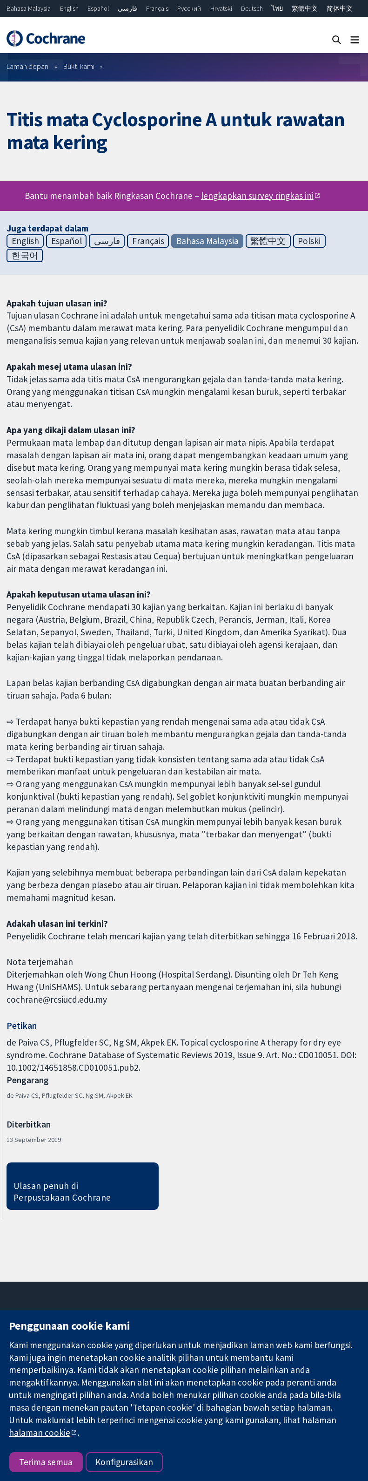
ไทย (277, 8)
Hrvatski (221, 8)
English (69, 8)
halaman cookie (39, 1432)
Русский (189, 8)
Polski (309, 240)
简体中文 (340, 8)
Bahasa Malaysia (29, 8)
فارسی (127, 8)
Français (157, 8)
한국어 (25, 255)
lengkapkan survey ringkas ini (257, 195)
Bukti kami (78, 66)
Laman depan (27, 66)
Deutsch (252, 8)
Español (98, 8)
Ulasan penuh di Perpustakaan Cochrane (62, 1191)
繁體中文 (305, 8)
